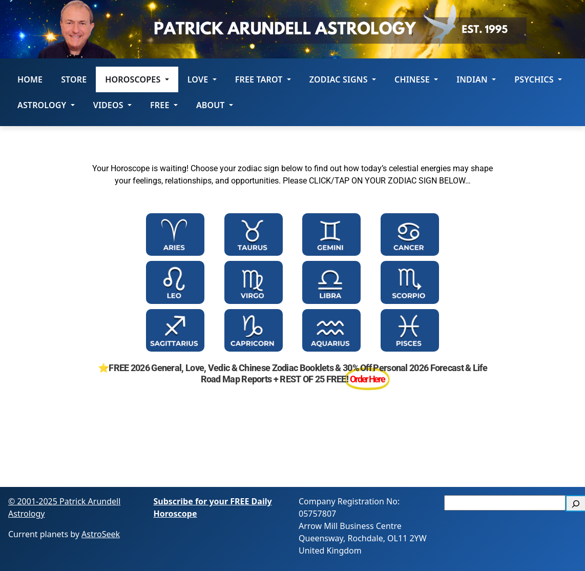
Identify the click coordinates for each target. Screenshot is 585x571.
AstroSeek (100, 534)
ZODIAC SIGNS (342, 79)
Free (164, 105)
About (214, 105)
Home (30, 79)
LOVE (202, 79)
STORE (74, 79)
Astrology (46, 105)
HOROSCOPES (137, 79)
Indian (476, 79)
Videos (112, 105)
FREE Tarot (263, 79)
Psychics (538, 79)
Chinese (416, 79)
